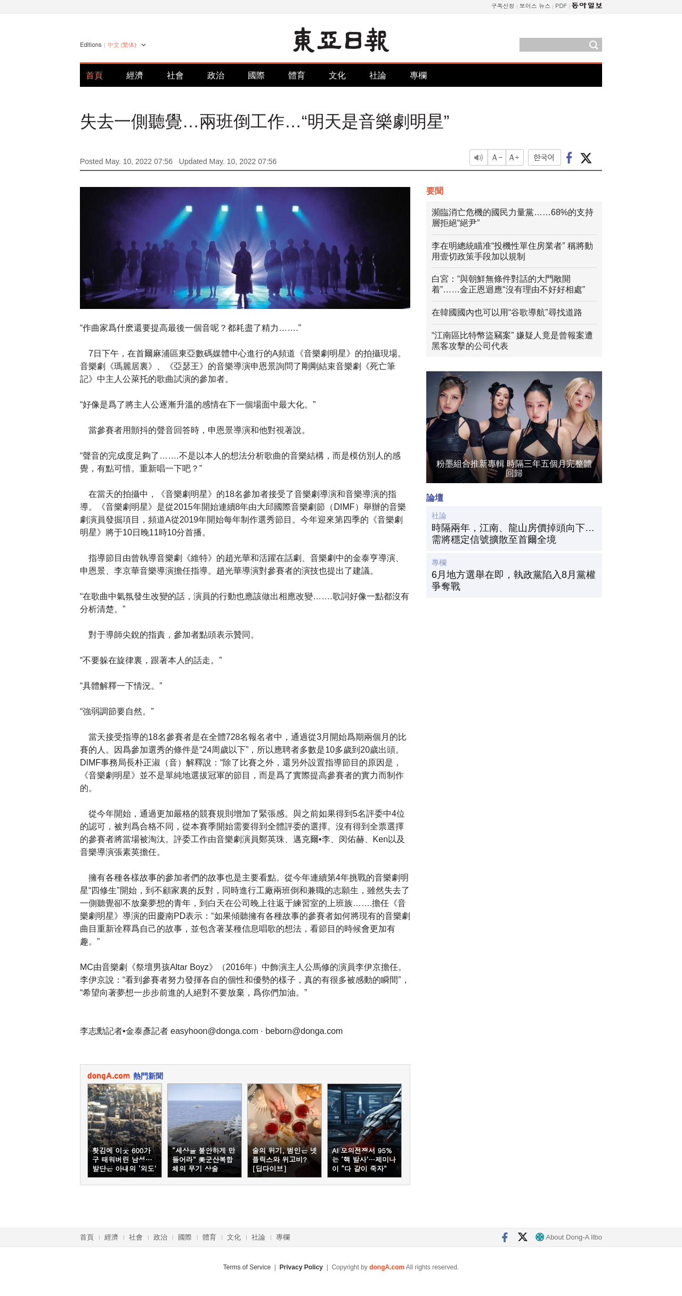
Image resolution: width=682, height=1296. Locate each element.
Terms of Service (247, 1267)
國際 (256, 75)
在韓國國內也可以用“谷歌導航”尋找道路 (507, 312)
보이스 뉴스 (535, 6)
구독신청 (503, 6)
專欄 (418, 75)
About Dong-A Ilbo (568, 1237)
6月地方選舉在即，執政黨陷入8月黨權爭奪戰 (514, 580)
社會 (175, 75)
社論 (377, 75)
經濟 (134, 75)
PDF (561, 6)
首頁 (94, 75)
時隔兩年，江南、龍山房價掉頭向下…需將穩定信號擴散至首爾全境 (513, 534)
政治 (215, 75)
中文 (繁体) (122, 45)
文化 (337, 75)
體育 (296, 75)
